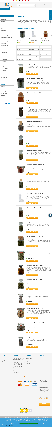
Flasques (7, 75)
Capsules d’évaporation (4, 43)
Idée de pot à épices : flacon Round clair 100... (34, 179)
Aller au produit (32, 73)
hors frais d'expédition (24, 417)
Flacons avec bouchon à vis (7, 63)
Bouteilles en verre (3, 21)
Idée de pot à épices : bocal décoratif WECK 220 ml (35, 322)
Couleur (41, 49)
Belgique (3, 361)
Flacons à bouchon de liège (4, 57)
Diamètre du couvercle (44, 54)
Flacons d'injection (7, 70)
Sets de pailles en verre (4, 93)
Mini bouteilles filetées (7, 79)
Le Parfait (7, 23)
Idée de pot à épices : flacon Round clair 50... (34, 121)
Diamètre (30, 54)
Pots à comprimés (3, 82)
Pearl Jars (7, 17)
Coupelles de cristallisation (4, 45)
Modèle (41, 46)
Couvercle (42, 51)
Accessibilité (15, 356)
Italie (2, 359)
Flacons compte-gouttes (7, 68)
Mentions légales (16, 369)
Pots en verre (7, 86)
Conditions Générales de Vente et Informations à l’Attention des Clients (19, 359)
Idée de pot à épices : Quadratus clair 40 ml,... (45, 39)
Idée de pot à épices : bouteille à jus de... (33, 337)
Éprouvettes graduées (4, 52)
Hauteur (18, 49)
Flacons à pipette (7, 61)
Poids (30, 46)
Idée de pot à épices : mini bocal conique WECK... (35, 164)
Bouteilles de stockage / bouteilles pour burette (6, 38)
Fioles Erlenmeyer (3, 54)
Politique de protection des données (17, 367)
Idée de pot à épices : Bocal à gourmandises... (34, 293)
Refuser (12, 423)
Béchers (7, 28)
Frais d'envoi (15, 373)
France (3, 358)
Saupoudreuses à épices (4, 91)
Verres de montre (3, 100)
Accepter (28, 423)
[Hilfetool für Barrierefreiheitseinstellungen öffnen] (50, 215)
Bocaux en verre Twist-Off (7, 35)
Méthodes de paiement (17, 372)
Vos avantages (28, 365)
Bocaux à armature (3, 30)
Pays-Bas (3, 360)
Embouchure (19, 56)
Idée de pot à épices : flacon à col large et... (34, 150)
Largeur (30, 59)
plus (44, 423)
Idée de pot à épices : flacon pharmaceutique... (34, 222)
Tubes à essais (3, 95)
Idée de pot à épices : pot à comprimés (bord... (34, 64)
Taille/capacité (19, 51)
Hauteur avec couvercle (33, 56)
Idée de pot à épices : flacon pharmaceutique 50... (35, 107)
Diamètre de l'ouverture (21, 46)
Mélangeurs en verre (4, 77)
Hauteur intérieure (20, 59)
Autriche (3, 356)
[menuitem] (1, 0)
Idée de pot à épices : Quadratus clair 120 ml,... (35, 236)
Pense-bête (41, 0)
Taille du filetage (31, 49)
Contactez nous (16, 370)
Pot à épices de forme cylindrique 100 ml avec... (34, 39)
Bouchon (30, 51)
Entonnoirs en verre (3, 50)
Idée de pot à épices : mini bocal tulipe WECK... (34, 308)
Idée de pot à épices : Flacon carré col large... (34, 207)
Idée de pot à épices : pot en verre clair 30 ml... (22, 39)
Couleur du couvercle (20, 54)
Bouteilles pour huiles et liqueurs (5, 41)
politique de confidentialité (43, 398)
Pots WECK (7, 88)
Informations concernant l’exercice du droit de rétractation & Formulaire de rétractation (19, 363)
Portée (41, 56)
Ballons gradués (3, 26)
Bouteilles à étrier (7, 19)
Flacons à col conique (7, 59)
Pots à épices (3, 84)
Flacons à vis (3, 66)
